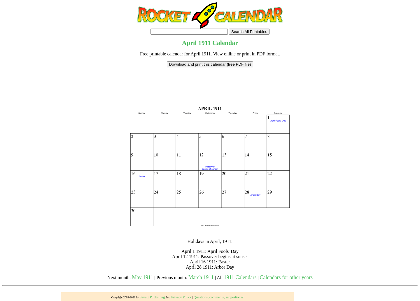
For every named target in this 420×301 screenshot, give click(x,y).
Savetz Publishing (152, 297)
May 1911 (142, 277)
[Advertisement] (210, 80)
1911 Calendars (240, 277)
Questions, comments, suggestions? (219, 297)
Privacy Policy (181, 297)
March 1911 (201, 277)
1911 (204, 42)
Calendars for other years (286, 277)
